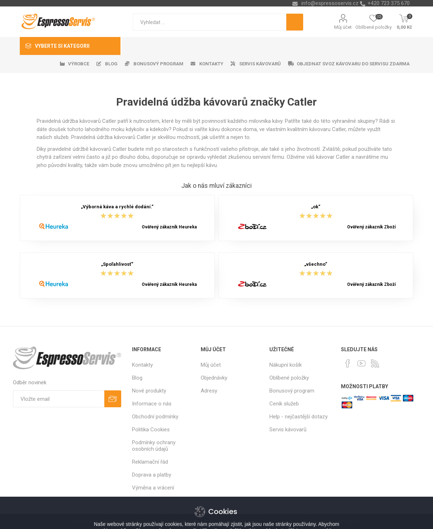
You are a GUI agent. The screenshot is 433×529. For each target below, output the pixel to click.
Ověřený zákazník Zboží (371, 226)
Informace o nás (152, 403)
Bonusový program (291, 391)
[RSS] (375, 363)
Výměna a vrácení (153, 487)
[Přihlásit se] (58, 398)
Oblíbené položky (289, 378)
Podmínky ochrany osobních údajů (154, 445)
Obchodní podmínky (155, 416)
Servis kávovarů (287, 429)
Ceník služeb (284, 403)
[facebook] (348, 363)
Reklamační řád (150, 462)
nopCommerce (116, 521)
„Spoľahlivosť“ (117, 264)
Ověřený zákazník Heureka (169, 226)
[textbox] (209, 22)
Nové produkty (149, 391)
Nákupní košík (285, 365)
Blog (137, 378)
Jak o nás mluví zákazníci (216, 185)
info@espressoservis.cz (330, 3)
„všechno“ (315, 264)
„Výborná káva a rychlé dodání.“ (117, 207)
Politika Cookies (151, 429)
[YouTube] (361, 363)
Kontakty (142, 365)
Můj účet (343, 27)
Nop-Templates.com (190, 521)
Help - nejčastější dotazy (298, 416)
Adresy (209, 391)
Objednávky (214, 378)
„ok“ (315, 207)
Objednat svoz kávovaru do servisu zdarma (353, 63)
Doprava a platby (151, 475)
